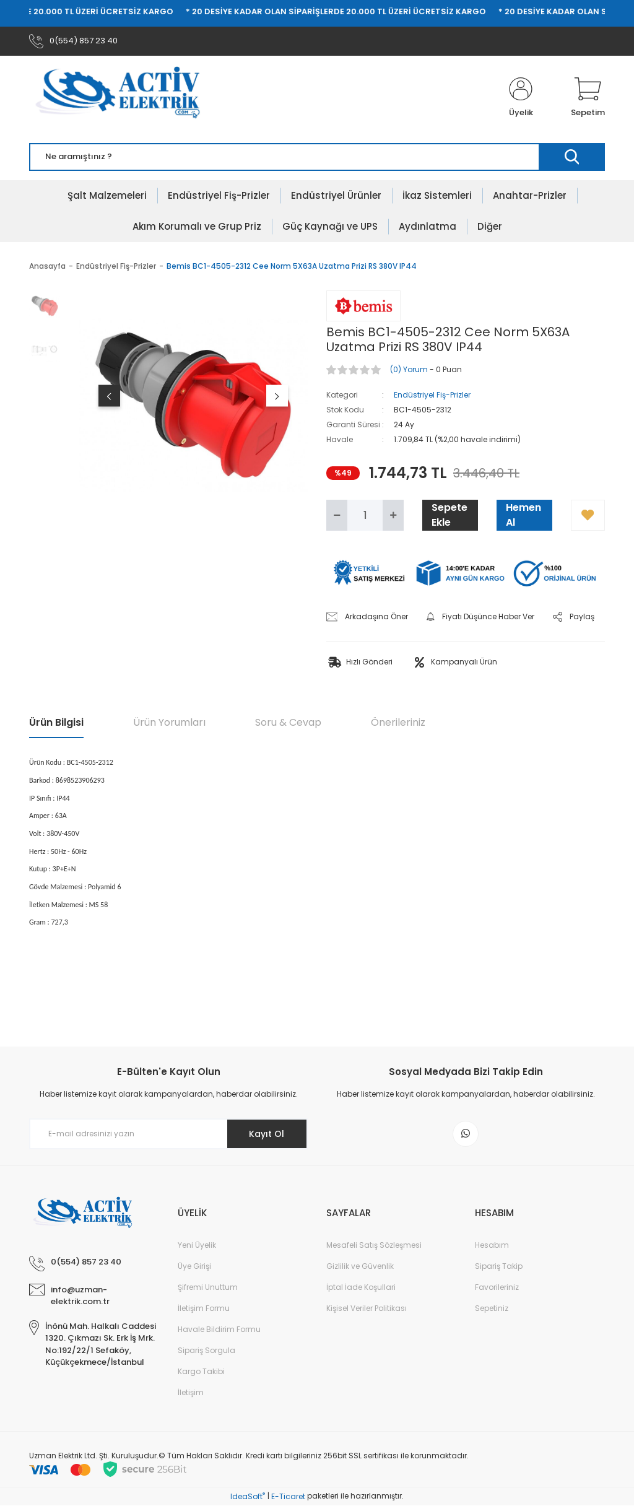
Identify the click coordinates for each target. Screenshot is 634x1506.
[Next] (277, 396)
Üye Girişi (194, 1266)
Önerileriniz (398, 723)
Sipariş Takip (499, 1266)
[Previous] (109, 396)
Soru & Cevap (288, 723)
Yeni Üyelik (197, 1245)
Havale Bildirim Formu (219, 1330)
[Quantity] (365, 515)
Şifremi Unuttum (208, 1287)
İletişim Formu (204, 1309)
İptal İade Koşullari (361, 1287)
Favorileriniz (497, 1287)
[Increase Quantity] (393, 515)
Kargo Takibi (201, 1372)
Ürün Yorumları (169, 723)
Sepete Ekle (449, 515)
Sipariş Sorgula (206, 1351)
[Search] (317, 158)
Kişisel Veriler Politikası (366, 1309)
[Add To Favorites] (588, 515)
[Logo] (126, 98)
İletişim (191, 1393)
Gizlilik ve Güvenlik (360, 1266)
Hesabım (492, 1245)
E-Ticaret (288, 1497)
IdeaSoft (247, 1497)
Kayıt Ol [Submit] (266, 1134)
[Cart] (588, 98)
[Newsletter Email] (168, 1134)
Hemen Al (523, 515)
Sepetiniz (491, 1309)
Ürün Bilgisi (56, 723)
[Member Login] (521, 98)
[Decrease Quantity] (336, 515)
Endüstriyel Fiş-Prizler (432, 395)
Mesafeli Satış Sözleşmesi (374, 1245)
